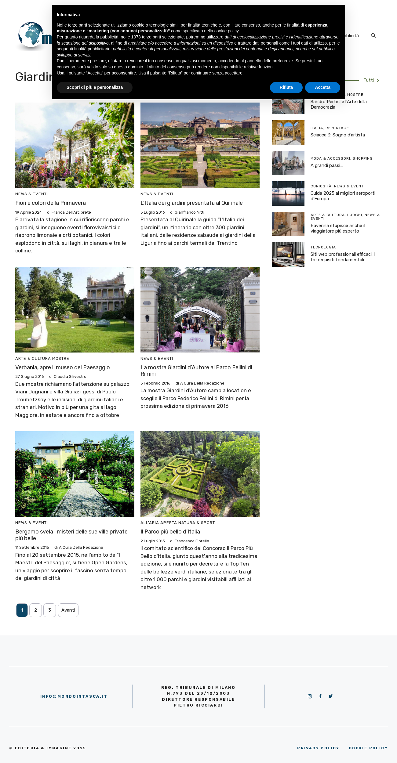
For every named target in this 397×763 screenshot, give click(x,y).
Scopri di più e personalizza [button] (95, 87)
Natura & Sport (196, 522)
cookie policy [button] (226, 30)
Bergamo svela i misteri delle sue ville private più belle (71, 535)
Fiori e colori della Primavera (50, 203)
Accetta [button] (322, 87)
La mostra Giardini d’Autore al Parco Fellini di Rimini (196, 371)
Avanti (68, 610)
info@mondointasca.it (74, 696)
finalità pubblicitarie (92, 48)
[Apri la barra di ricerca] (373, 36)
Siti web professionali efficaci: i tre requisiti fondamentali (343, 256)
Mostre (60, 358)
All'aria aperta (158, 522)
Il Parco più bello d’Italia (170, 531)
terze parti (151, 36)
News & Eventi (31, 194)
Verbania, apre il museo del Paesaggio (62, 367)
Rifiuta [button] (286, 87)
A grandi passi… (327, 165)
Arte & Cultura (33, 358)
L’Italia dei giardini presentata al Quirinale (191, 203)
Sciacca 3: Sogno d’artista (338, 135)
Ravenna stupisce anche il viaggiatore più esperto (338, 228)
